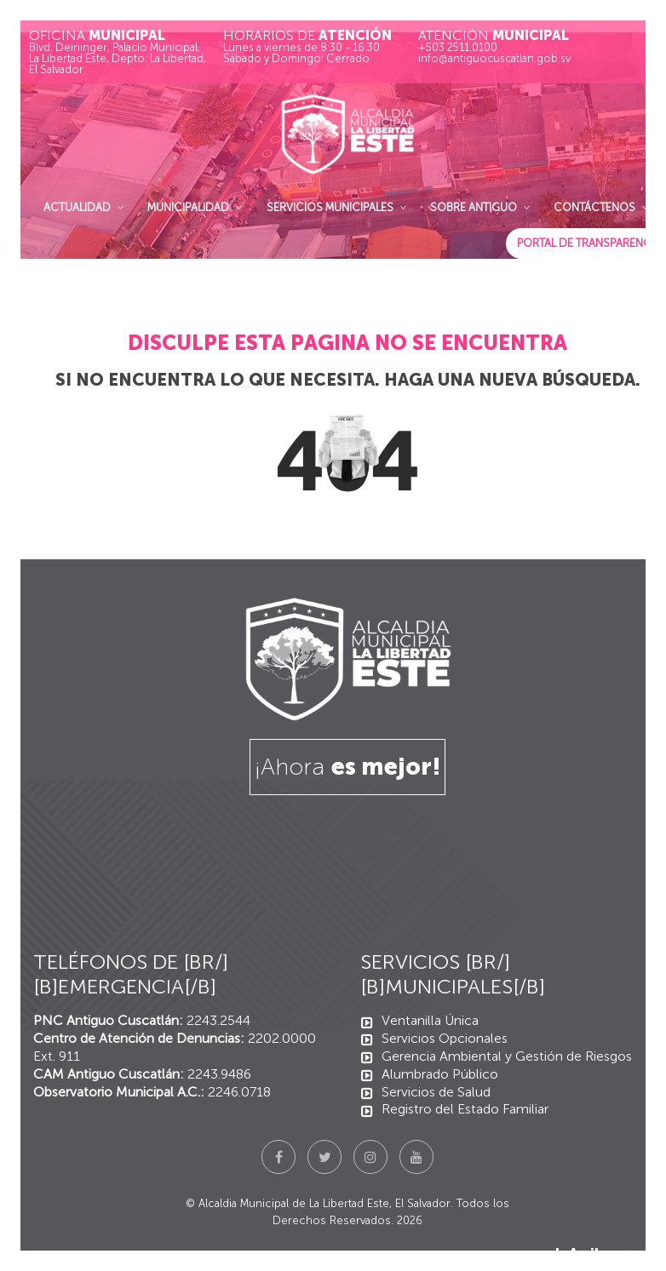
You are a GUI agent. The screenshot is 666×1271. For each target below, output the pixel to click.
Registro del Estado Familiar (465, 1109)
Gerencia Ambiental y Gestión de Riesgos (507, 1056)
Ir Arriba (594, 1253)
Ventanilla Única (430, 1020)
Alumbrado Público (440, 1074)
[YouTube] (416, 1157)
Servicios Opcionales (445, 1038)
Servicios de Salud (436, 1092)
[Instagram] (370, 1157)
